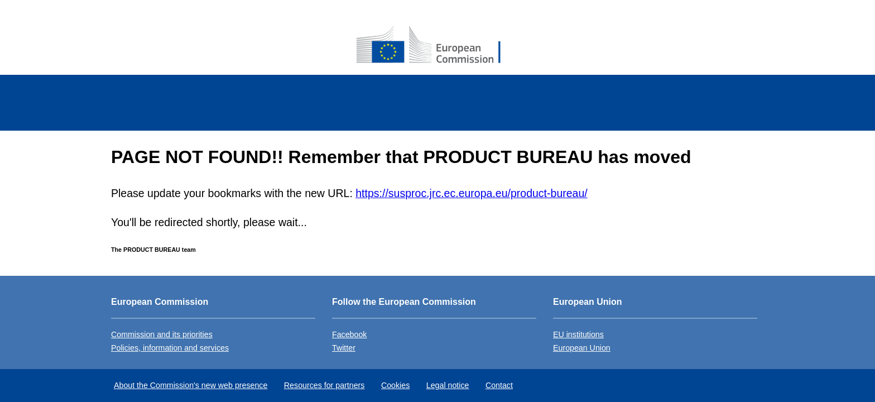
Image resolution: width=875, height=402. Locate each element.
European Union (581, 347)
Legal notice (447, 385)
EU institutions (578, 334)
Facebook (349, 334)
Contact (499, 385)
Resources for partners (324, 385)
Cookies (395, 385)
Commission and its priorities (162, 334)
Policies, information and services (170, 347)
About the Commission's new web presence (190, 385)
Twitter (343, 347)
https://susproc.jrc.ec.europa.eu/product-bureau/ (471, 193)
